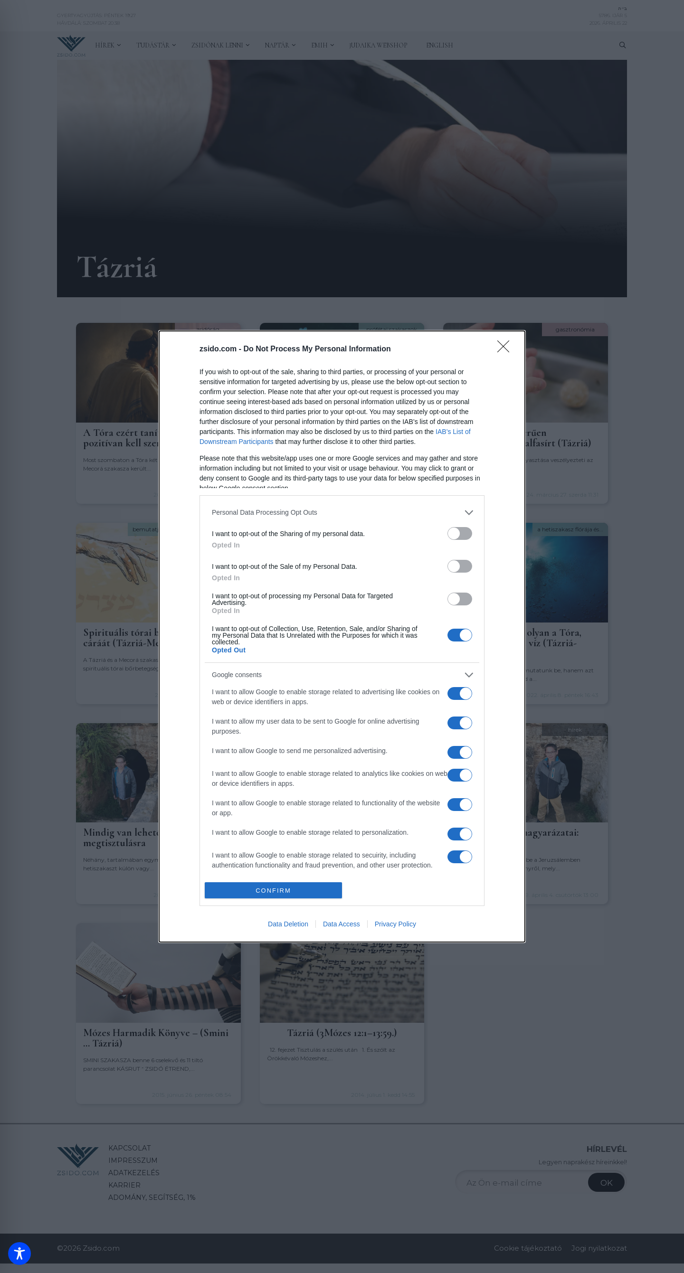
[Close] (506, 349)
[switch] (459, 533)
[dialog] (342, 636)
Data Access (341, 924)
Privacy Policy (395, 924)
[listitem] (342, 513)
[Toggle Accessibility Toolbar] (19, 1253)
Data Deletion (288, 924)
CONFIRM (273, 890)
